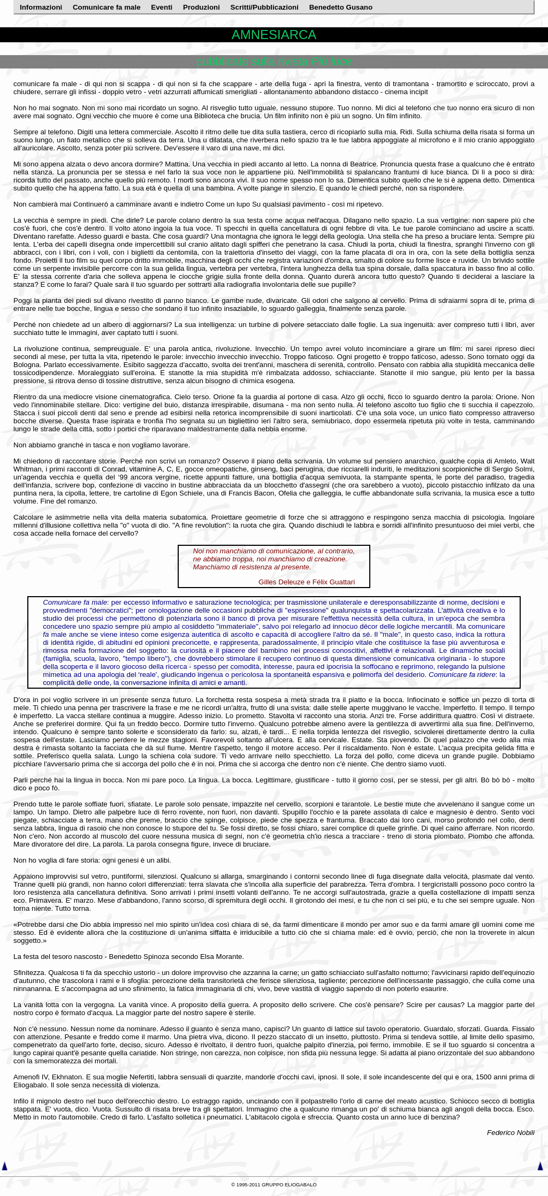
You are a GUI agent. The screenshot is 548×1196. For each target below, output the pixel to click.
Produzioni (202, 7)
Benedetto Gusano (340, 7)
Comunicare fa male (107, 7)
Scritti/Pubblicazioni (266, 7)
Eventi (162, 7)
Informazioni (42, 7)
